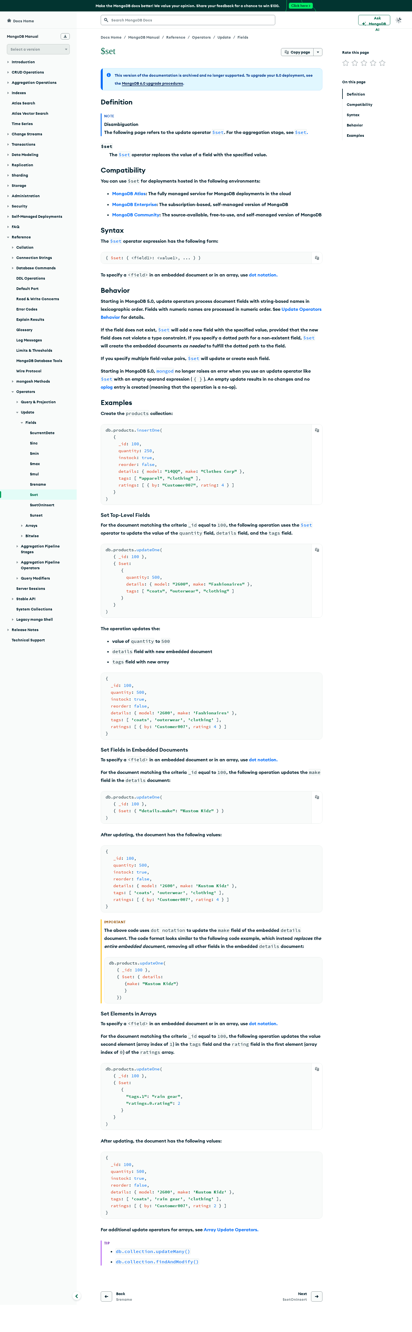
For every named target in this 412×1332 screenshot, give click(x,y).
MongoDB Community (135, 215)
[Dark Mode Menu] (399, 20)
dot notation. (263, 275)
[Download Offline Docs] (65, 36)
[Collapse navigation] (76, 1295)
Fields (242, 37)
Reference (175, 37)
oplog (107, 387)
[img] (345, 63)
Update (224, 37)
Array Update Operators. (231, 1229)
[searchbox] (188, 20)
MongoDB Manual (144, 37)
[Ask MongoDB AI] (374, 20)
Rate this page (355, 52)
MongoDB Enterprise (134, 204)
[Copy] (317, 258)
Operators (201, 37)
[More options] (317, 52)
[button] (38, 49)
